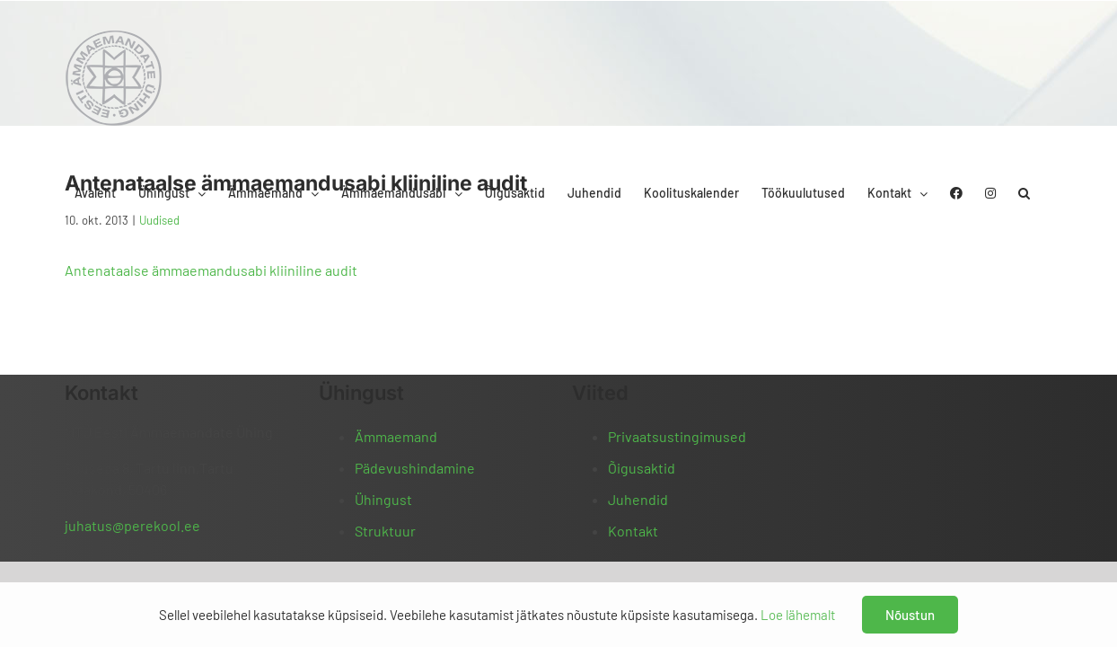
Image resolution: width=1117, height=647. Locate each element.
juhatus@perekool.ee (132, 525)
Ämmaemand (396, 436)
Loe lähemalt (798, 615)
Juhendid (638, 499)
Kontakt (633, 530)
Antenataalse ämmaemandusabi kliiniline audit (211, 270)
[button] (1046, 38)
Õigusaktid (641, 467)
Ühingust (383, 499)
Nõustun (910, 615)
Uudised (159, 220)
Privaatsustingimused (677, 436)
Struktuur (385, 530)
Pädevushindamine (415, 467)
